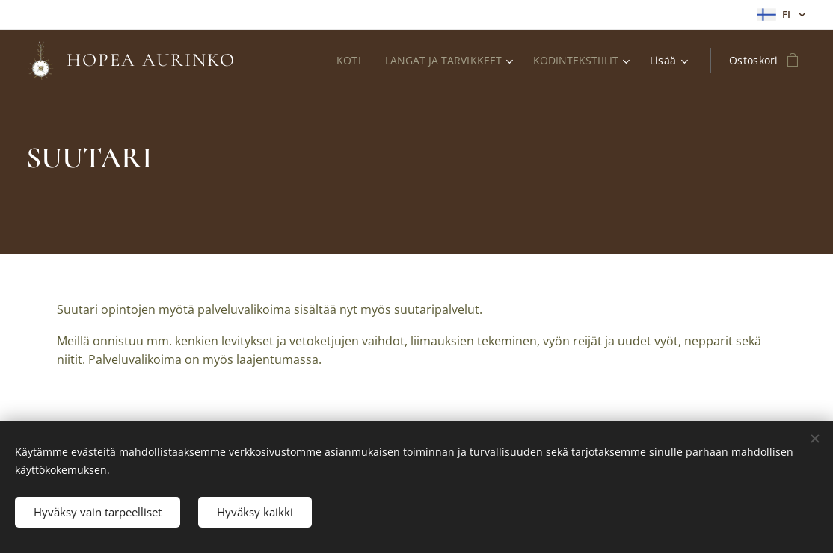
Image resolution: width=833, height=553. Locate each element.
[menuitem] (347, 60)
